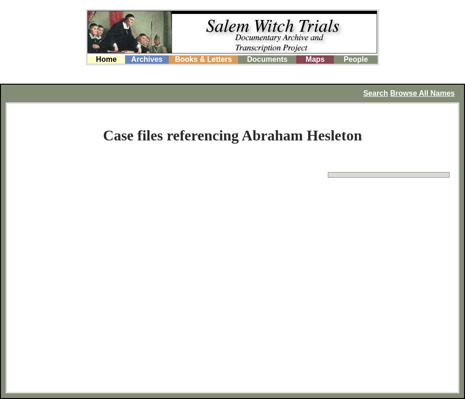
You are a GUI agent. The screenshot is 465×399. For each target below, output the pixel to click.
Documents (267, 59)
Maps (315, 59)
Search (375, 93)
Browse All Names (422, 93)
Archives (147, 59)
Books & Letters (203, 59)
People (356, 59)
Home (106, 59)
